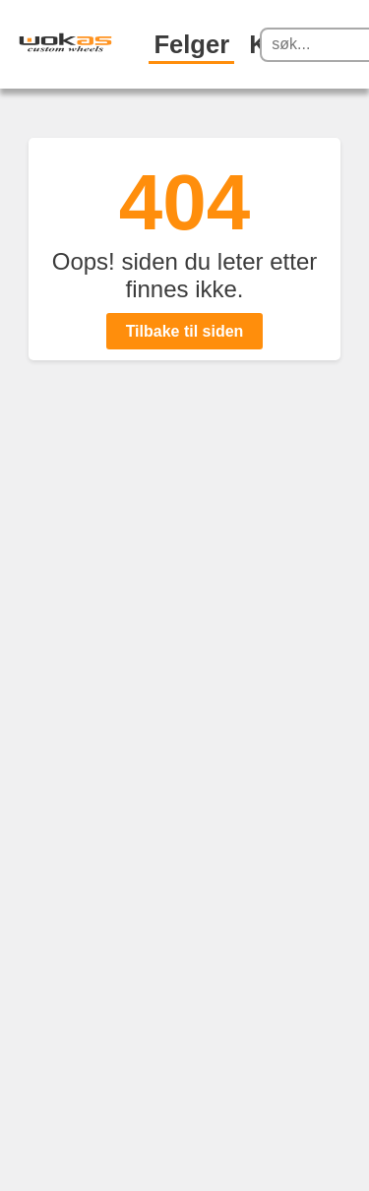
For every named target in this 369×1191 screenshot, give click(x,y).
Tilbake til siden (185, 331)
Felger (191, 44)
